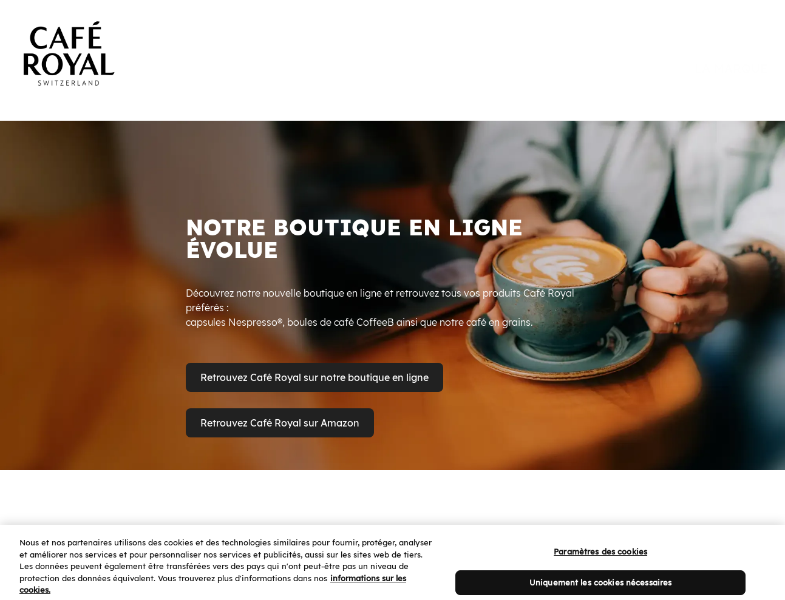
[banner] (392, 43)
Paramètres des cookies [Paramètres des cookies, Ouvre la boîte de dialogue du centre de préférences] (600, 563)
